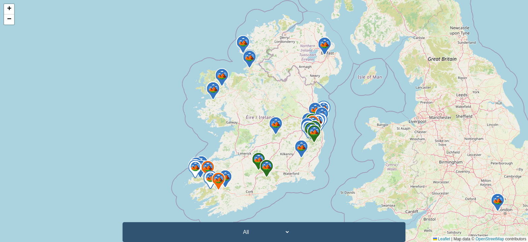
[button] (208, 169)
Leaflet (441, 239)
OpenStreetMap (489, 239)
